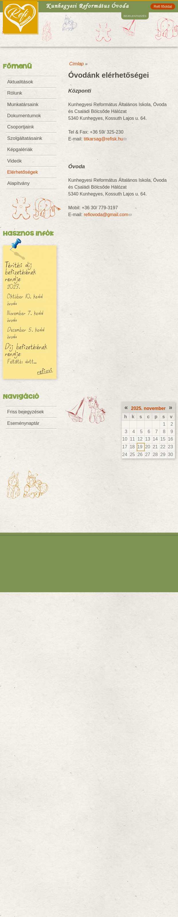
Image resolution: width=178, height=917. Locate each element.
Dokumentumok (24, 115)
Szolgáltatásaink (24, 138)
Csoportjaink (20, 127)
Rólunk (14, 93)
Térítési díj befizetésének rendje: (20, 271)
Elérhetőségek (22, 172)
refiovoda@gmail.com (108, 214)
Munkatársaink (22, 104)
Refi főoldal (163, 6)
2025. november (148, 408)
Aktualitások (20, 82)
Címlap (76, 63)
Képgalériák (20, 149)
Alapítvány (18, 183)
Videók (14, 161)
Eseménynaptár (23, 423)
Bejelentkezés (135, 15)
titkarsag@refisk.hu (105, 138)
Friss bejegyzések (25, 411)
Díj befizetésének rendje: (26, 349)
